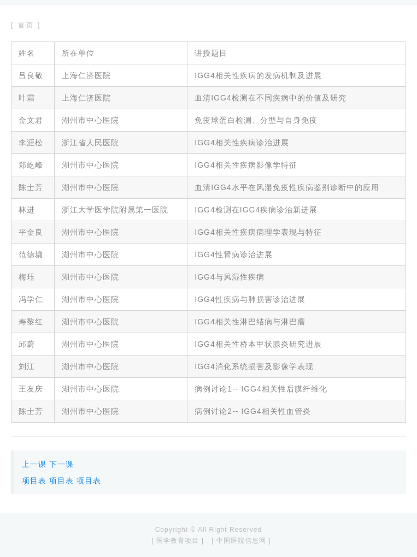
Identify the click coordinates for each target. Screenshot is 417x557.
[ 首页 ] (26, 25)
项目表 (34, 480)
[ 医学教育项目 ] (177, 540)
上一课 (34, 464)
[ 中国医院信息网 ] (241, 540)
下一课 (61, 464)
